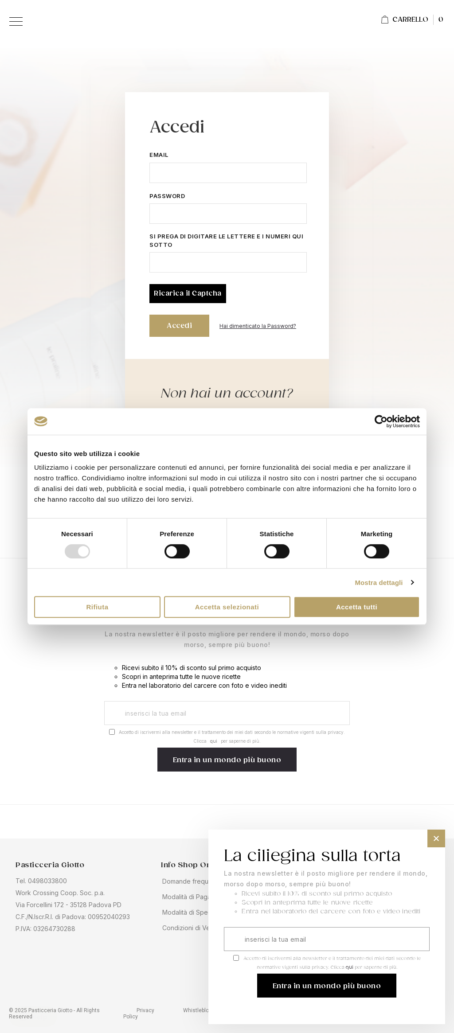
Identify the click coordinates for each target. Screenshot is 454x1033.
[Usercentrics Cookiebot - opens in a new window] (381, 421)
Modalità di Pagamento (195, 896)
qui (213, 741)
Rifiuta (97, 607)
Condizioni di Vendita (193, 928)
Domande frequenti (190, 881)
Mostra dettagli (379, 582)
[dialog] (326, 927)
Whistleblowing (201, 1010)
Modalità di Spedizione (196, 912)
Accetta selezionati (227, 607)
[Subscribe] (227, 760)
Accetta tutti (356, 607)
